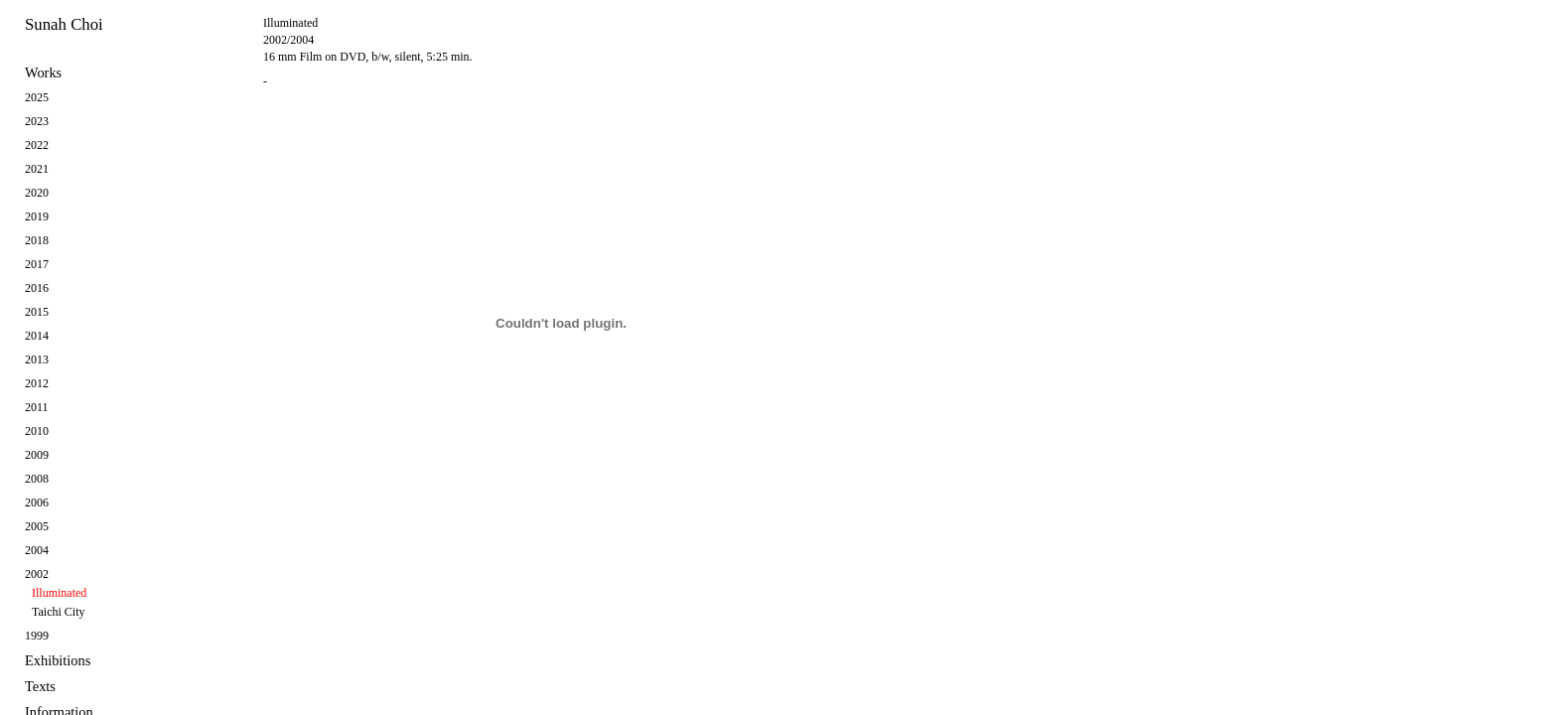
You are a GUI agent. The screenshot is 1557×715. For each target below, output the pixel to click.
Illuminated (59, 593)
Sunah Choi (64, 24)
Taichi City (58, 612)
